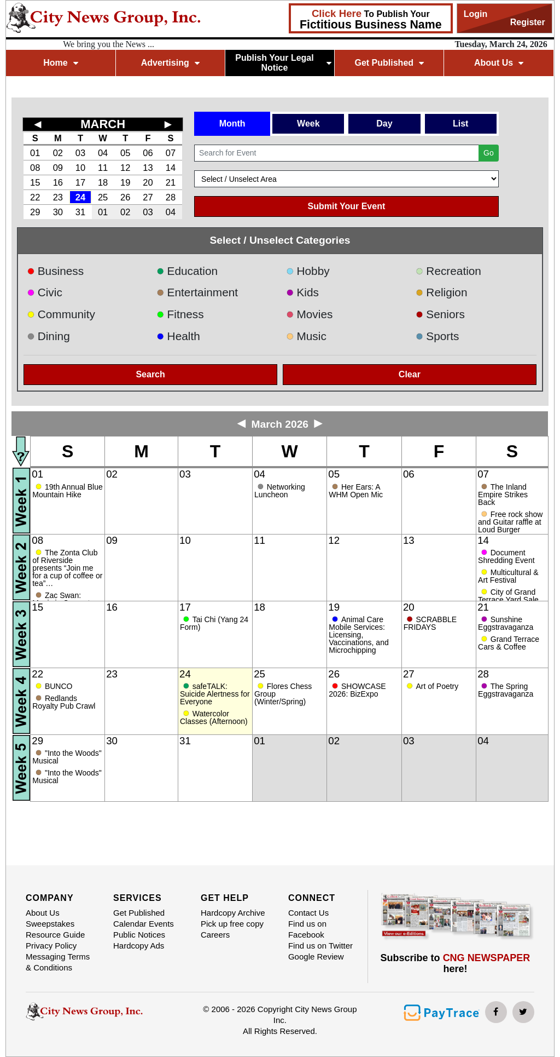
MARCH (102, 124)
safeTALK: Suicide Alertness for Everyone (215, 694)
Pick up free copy (232, 923)
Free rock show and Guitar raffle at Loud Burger (510, 522)
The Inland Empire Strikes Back (503, 494)
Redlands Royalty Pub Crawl (63, 702)
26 (125, 197)
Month (232, 123)
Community (61, 314)
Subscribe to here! (455, 963)
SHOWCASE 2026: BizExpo (357, 690)
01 (35, 153)
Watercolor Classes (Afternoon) (214, 717)
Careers (215, 934)
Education (187, 271)
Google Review (316, 956)
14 (171, 168)
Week (308, 123)
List (460, 123)
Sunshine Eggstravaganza (505, 623)
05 (125, 153)
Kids (302, 292)
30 (58, 212)
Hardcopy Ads (138, 945)
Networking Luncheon (279, 490)
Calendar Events (143, 923)
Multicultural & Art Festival (508, 576)
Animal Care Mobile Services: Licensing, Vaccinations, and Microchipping (358, 634)
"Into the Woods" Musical (67, 757)
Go (488, 152)
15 (35, 182)
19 (125, 182)
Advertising (170, 62)
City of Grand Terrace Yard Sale (508, 596)
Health (178, 336)
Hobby (308, 271)
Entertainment (197, 292)
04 (103, 153)
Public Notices (139, 934)
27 (148, 197)
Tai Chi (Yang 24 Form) (214, 623)
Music (306, 336)
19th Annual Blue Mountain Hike (67, 490)
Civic (44, 292)
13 (148, 168)
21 (171, 182)
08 (35, 168)
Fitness (180, 314)
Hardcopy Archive (233, 912)
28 (171, 197)
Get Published (389, 62)
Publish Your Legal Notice (283, 62)
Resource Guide (55, 934)
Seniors (440, 314)
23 (58, 197)
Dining (48, 336)
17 (80, 182)
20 (148, 182)
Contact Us (308, 912)
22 (35, 197)
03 (80, 153)
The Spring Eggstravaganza (505, 690)
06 (148, 153)
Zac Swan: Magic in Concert (61, 599)
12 (125, 168)
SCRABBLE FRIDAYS (430, 623)
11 (103, 168)
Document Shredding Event (506, 556)
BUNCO (59, 686)
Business (55, 271)
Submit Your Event (347, 206)
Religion (442, 292)
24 (80, 197)
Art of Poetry (437, 686)
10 (80, 168)
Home (60, 62)
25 (103, 197)
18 (103, 182)
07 (171, 153)
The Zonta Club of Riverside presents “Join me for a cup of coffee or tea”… (67, 568)
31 (80, 212)
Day (384, 123)
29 (35, 212)
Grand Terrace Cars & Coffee (508, 643)
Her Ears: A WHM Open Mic (357, 490)
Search (150, 374)
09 (58, 168)
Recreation (448, 271)
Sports (437, 336)
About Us (498, 62)
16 (58, 182)
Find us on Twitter (320, 945)
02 (58, 153)
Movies (309, 314)
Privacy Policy (51, 945)
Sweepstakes (50, 923)
